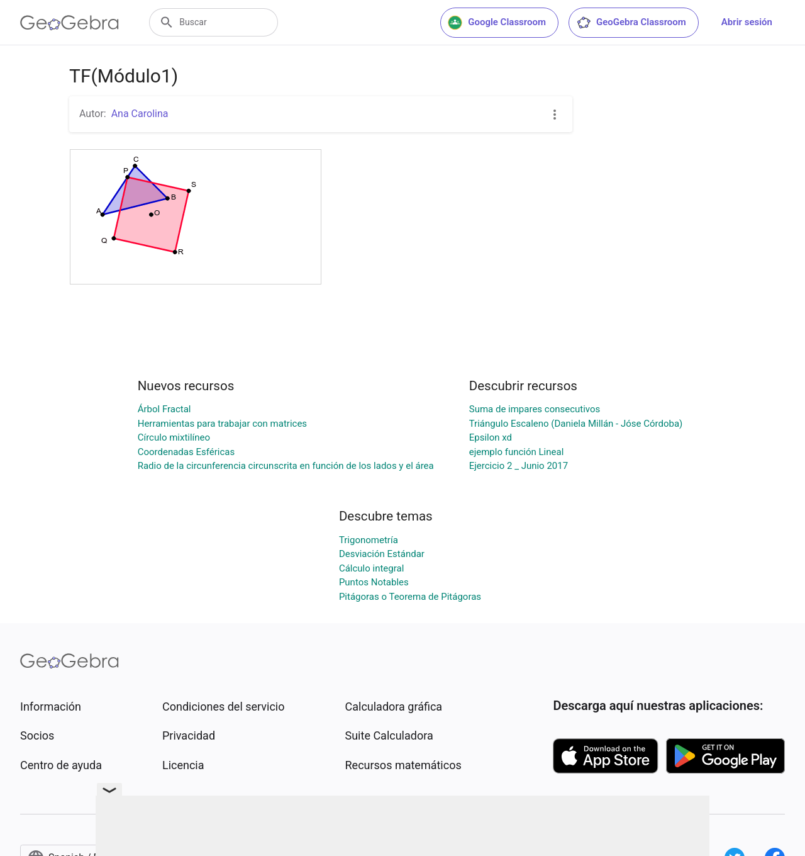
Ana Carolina (140, 114)
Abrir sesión (746, 22)
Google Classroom (497, 22)
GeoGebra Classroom (631, 22)
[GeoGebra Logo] (69, 22)
